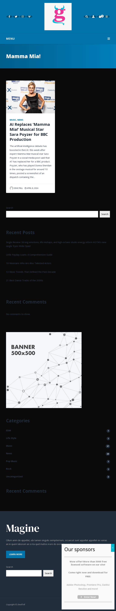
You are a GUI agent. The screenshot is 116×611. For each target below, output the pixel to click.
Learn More (15, 554)
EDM (8, 430)
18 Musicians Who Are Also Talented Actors (28, 263)
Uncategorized (14, 476)
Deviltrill (16, 188)
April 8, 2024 (31, 188)
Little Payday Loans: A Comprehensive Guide (29, 254)
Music (13, 119)
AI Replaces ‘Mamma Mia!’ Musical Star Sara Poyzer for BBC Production (30, 132)
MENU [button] (58, 38)
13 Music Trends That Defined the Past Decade (31, 271)
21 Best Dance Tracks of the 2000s (24, 280)
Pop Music (11, 461)
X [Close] (112, 547)
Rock (8, 468)
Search (9, 207)
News (20, 119)
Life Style (11, 437)
